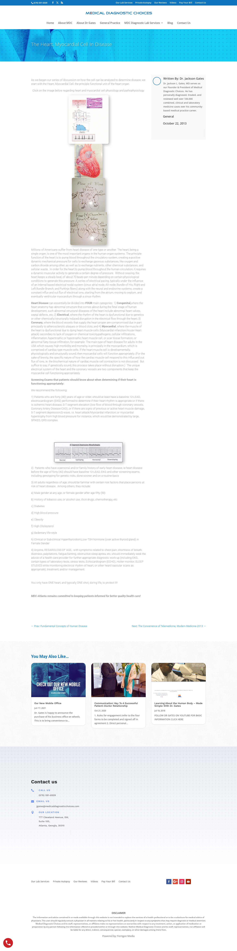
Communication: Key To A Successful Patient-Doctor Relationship (116, 704)
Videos (173, 3)
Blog (170, 23)
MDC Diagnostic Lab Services (142, 23)
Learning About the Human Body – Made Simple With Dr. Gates (178, 704)
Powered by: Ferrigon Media (118, 936)
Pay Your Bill (185, 3)
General (168, 116)
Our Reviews (160, 3)
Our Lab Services (124, 3)
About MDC (65, 23)
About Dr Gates (86, 23)
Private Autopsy (143, 3)
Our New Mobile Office (47, 703)
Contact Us (200, 3)
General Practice (110, 23)
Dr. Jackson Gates (192, 78)
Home (50, 23)
